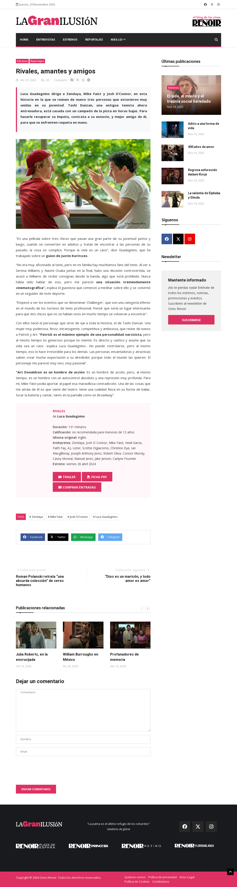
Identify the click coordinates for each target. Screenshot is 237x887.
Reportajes (94, 39)
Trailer (66, 477)
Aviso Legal (186, 877)
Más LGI (118, 39)
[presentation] (49, 768)
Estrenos (70, 39)
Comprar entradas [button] (77, 487)
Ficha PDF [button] (97, 477)
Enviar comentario (36, 789)
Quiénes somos (135, 877)
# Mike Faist (55, 517)
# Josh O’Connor (78, 517)
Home (24, 39)
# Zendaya (36, 517)
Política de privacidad (162, 877)
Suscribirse (191, 320)
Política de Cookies (137, 881)
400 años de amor (201, 147)
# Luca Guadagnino (105, 517)
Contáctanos (160, 881)
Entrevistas (45, 39)
